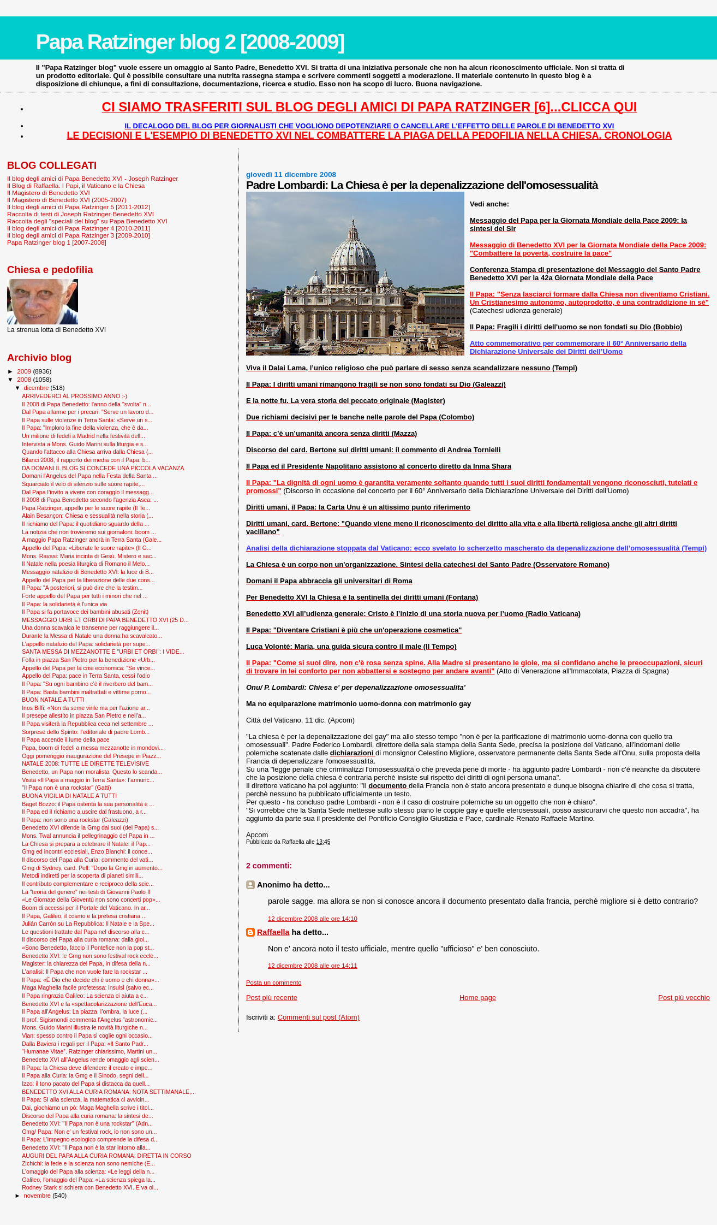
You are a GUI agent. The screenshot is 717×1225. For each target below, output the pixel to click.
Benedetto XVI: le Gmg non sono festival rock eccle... (90, 955)
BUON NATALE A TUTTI (53, 699)
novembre (38, 1195)
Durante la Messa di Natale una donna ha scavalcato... (92, 635)
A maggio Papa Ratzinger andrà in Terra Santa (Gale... (92, 539)
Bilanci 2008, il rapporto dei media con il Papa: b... (86, 460)
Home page (477, 997)
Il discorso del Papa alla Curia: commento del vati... (87, 859)
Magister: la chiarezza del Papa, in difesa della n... (86, 963)
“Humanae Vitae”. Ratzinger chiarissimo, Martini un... (89, 1051)
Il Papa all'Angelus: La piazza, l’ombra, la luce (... (84, 1011)
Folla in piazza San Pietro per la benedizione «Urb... (88, 659)
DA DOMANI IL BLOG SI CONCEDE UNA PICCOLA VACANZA (103, 468)
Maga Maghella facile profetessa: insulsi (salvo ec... (88, 987)
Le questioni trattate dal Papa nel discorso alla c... (85, 931)
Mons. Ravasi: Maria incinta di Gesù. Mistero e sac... (89, 556)
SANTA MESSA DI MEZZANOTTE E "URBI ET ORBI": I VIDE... (103, 651)
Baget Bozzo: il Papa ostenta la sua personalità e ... (88, 804)
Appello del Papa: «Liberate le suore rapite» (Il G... (87, 548)
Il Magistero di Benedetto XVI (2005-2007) (67, 199)
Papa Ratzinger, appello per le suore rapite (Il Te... (86, 508)
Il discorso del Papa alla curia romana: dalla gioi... (85, 939)
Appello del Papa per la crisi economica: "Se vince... (88, 668)
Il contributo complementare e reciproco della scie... (88, 883)
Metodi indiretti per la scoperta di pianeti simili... (82, 875)
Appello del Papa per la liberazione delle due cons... (88, 580)
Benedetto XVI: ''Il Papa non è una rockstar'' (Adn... (87, 1123)
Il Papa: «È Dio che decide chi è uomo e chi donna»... (90, 980)
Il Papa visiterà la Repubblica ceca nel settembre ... (87, 723)
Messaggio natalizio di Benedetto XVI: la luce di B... (88, 572)
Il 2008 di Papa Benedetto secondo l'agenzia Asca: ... (90, 499)
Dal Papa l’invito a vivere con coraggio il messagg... (88, 492)
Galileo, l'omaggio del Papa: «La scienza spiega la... (89, 1179)
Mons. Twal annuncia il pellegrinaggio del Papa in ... (88, 835)
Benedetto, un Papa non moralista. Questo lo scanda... (92, 771)
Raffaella (273, 932)
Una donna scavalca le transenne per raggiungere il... (90, 627)
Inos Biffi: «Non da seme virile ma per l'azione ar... (86, 708)
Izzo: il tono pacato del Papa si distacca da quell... (86, 1083)
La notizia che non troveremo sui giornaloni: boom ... (89, 532)
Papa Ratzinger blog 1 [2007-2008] (56, 242)
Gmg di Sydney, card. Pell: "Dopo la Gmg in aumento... (92, 868)
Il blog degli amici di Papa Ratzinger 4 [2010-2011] (78, 228)
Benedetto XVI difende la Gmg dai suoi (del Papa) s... (90, 827)
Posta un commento (274, 982)
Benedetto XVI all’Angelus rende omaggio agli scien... (90, 1059)
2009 (25, 371)
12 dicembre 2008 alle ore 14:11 (312, 965)
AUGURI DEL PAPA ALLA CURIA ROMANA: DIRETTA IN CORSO (107, 1155)
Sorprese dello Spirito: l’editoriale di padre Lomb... (86, 732)
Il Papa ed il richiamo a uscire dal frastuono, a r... (84, 811)
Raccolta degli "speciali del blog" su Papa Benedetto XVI (87, 220)
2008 (25, 379)
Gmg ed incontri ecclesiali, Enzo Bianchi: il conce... (87, 851)
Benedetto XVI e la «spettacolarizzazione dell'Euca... (89, 1004)
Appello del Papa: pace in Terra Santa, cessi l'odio (86, 675)
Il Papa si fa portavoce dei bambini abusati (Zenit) (85, 611)
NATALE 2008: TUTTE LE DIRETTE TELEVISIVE (85, 763)
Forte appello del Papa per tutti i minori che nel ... (85, 596)
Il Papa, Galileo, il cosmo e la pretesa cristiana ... (84, 916)
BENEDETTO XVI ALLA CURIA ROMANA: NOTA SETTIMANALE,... (109, 1091)
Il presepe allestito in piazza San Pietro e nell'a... (84, 715)
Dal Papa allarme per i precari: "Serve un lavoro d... (87, 412)
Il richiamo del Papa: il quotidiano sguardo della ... (85, 523)
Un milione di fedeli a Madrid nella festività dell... (83, 436)
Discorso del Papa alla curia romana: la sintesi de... (87, 1115)
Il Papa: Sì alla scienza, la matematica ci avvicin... (85, 1099)
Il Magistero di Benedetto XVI (48, 192)
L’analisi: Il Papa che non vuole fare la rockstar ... (84, 971)
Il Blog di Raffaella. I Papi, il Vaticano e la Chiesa (76, 185)
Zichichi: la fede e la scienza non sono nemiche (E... (88, 1163)
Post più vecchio (684, 997)
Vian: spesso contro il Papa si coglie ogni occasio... (87, 1035)
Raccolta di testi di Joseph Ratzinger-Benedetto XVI (80, 213)
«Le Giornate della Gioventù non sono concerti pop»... (91, 899)
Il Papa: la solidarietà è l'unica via (64, 604)
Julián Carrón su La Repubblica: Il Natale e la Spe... (88, 923)
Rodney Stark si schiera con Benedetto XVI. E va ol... (90, 1187)
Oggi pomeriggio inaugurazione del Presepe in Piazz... (91, 756)
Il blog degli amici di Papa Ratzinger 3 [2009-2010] (78, 235)
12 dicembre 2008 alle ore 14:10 (312, 918)
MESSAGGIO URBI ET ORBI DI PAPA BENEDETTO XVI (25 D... (105, 620)
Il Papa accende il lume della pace (66, 739)
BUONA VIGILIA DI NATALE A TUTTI (69, 795)
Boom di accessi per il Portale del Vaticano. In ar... (86, 907)
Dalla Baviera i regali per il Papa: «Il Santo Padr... (85, 1043)
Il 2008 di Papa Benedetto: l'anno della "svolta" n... (86, 404)
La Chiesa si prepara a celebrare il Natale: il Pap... (86, 844)
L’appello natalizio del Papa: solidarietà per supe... (86, 644)
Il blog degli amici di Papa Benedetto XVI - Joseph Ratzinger (92, 178)
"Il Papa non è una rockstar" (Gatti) (66, 787)
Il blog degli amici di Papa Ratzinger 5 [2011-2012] (78, 206)
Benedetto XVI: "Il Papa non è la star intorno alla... (86, 1147)
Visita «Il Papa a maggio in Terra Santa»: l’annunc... (88, 780)
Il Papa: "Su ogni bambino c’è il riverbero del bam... (87, 683)
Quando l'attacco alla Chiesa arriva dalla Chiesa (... (87, 451)
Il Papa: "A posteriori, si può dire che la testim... (82, 587)
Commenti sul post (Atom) (319, 1017)
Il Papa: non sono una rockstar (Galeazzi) (75, 819)
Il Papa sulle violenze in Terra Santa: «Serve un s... (87, 420)
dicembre (37, 387)
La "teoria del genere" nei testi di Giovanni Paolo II (86, 892)
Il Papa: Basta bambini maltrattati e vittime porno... (86, 692)
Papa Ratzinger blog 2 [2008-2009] (190, 42)
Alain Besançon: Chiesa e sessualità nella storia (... (87, 515)
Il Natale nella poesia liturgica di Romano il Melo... (86, 563)
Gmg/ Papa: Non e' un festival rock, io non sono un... (89, 1131)
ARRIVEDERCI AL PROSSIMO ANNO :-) (74, 396)
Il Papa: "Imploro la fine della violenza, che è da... (85, 427)
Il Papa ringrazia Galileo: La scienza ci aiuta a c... (85, 995)
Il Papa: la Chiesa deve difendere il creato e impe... (87, 1067)
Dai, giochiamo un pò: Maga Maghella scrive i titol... (88, 1107)
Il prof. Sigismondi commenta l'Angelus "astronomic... (90, 1019)
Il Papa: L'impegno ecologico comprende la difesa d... (90, 1139)
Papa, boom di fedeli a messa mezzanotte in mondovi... (93, 747)
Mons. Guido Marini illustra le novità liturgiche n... (84, 1027)
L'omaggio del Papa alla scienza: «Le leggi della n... (88, 1171)
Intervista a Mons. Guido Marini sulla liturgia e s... (85, 444)
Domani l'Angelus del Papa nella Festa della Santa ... (90, 475)
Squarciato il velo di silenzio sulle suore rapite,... (83, 484)
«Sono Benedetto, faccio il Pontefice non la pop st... (88, 947)
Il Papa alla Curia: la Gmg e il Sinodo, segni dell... (85, 1075)
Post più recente (271, 997)
